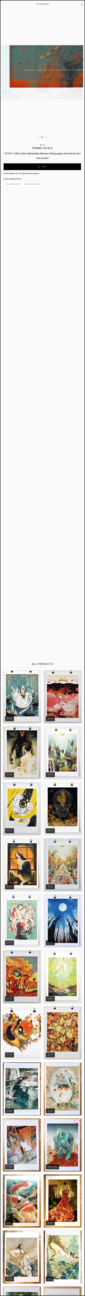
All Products (13, 184)
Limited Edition (32, 184)
